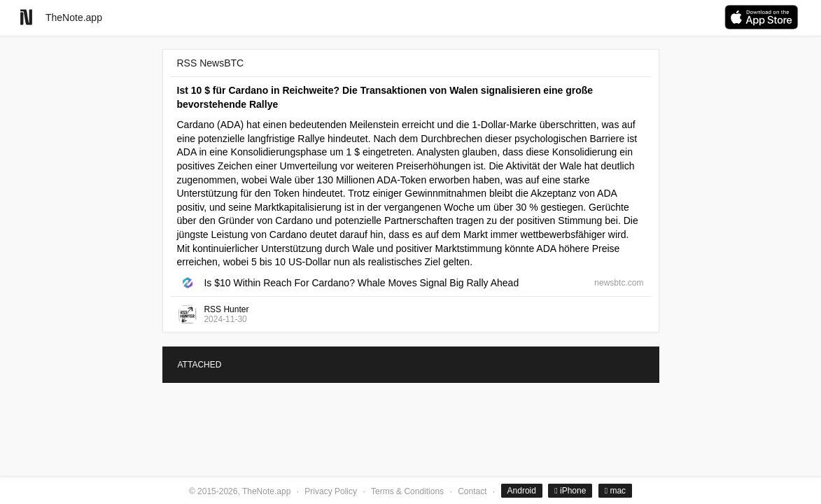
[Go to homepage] (26, 17)
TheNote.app (73, 17)
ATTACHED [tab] (200, 365)
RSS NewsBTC (210, 63)
